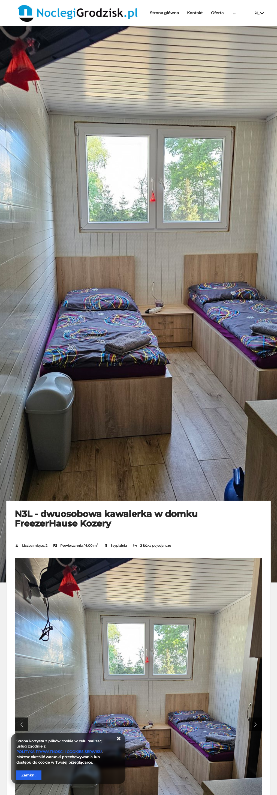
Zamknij (29, 775)
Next (255, 724)
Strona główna (165, 12)
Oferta (218, 12)
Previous (21, 724)
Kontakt (196, 12)
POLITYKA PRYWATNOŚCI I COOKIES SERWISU (59, 751)
